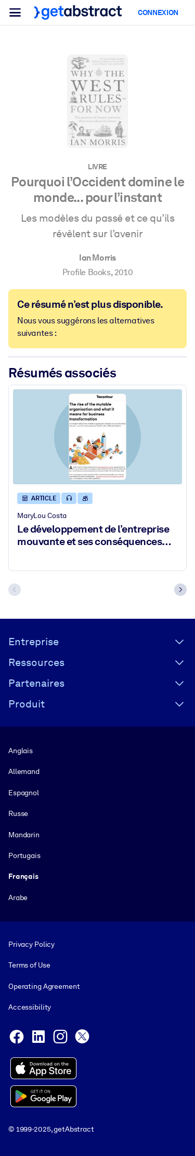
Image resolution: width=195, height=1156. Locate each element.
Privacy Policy (31, 944)
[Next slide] (180, 589)
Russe (18, 813)
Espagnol (23, 792)
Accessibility (29, 1007)
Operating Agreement (44, 986)
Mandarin (24, 835)
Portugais (24, 855)
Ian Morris (97, 258)
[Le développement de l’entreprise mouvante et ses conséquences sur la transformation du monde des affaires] (97, 437)
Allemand (24, 771)
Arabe (18, 897)
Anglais (20, 750)
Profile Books (86, 272)
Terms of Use (29, 965)
